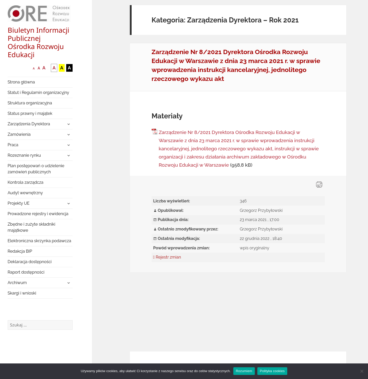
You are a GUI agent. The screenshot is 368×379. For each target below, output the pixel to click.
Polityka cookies (272, 371)
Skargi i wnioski (22, 293)
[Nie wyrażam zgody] (361, 371)
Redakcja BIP (20, 251)
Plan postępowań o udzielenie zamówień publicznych (36, 168)
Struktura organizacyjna (30, 103)
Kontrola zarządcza (25, 182)
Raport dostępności (26, 272)
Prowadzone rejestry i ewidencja (38, 213)
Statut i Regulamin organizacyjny (38, 92)
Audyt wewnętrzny (25, 192)
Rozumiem (244, 371)
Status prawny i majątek (30, 113)
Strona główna (21, 82)
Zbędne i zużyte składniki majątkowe (31, 227)
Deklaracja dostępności (30, 261)
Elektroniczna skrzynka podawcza (39, 240)
